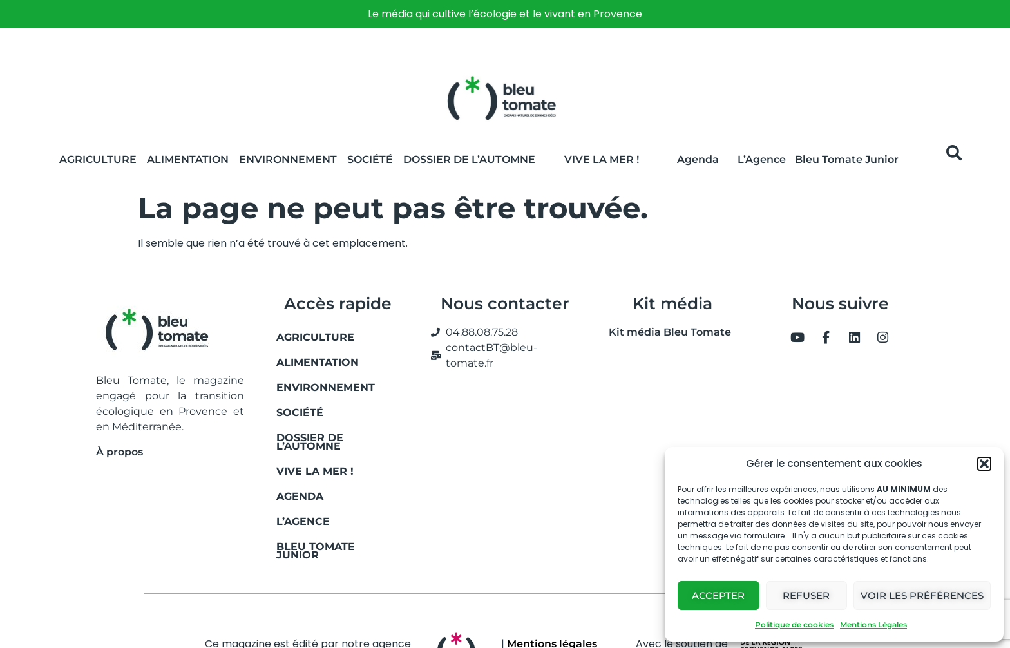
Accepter (718, 595)
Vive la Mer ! (601, 159)
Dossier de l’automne (469, 159)
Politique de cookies (794, 624)
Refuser (806, 595)
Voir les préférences (922, 595)
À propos (119, 452)
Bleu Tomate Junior (847, 159)
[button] (984, 463)
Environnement (288, 159)
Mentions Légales (873, 624)
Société (370, 159)
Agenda (698, 159)
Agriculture (98, 159)
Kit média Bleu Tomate (664, 332)
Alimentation (188, 159)
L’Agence (762, 159)
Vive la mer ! (315, 471)
